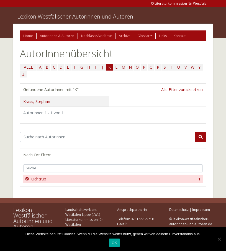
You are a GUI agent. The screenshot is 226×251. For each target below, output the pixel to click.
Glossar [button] (143, 35)
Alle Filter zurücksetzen (182, 89)
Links (163, 35)
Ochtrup (115, 179)
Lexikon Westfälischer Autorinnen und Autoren (75, 16)
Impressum (201, 209)
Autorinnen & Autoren (57, 35)
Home (28, 35)
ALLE (28, 67)
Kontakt (180, 35)
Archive (124, 35)
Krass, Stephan (36, 101)
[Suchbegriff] (107, 137)
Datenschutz (179, 209)
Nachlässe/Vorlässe (96, 35)
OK (114, 243)
